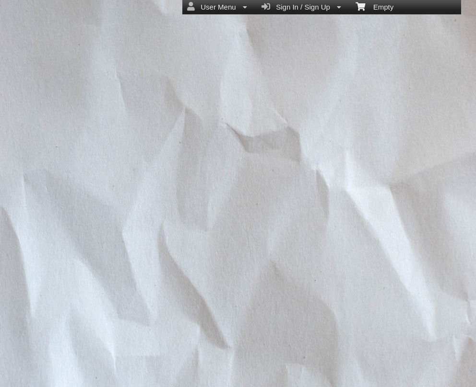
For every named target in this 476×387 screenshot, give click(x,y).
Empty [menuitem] (374, 6)
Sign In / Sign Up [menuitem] (301, 6)
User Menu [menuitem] (217, 6)
